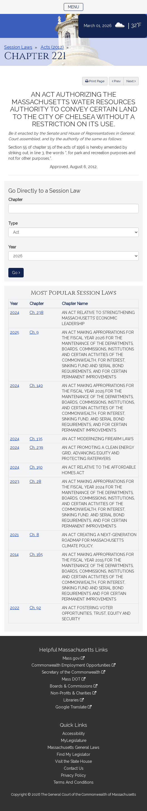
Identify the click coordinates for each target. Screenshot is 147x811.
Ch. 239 (36, 447)
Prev (118, 80)
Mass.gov (74, 658)
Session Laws (18, 47)
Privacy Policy (73, 775)
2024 (14, 312)
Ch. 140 (36, 385)
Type (13, 223)
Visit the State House (73, 761)
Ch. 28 (35, 481)
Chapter (15, 199)
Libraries (73, 700)
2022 (14, 608)
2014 (14, 554)
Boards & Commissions (73, 686)
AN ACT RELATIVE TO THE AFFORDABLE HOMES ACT (99, 470)
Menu (75, 6)
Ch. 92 (35, 608)
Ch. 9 (34, 332)
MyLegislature (73, 740)
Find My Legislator (73, 754)
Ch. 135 (36, 439)
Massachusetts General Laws (73, 747)
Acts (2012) (52, 47)
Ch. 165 (36, 554)
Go (18, 272)
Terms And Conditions (73, 782)
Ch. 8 (34, 534)
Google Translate (73, 707)
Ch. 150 (36, 467)
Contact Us (74, 768)
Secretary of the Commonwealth (73, 672)
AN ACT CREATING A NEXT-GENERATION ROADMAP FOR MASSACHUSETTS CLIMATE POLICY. (99, 540)
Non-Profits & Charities (73, 693)
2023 (14, 481)
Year (12, 247)
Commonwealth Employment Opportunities (73, 665)
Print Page (94, 81)
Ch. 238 (36, 312)
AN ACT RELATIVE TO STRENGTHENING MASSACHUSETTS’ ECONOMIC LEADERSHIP (98, 318)
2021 (14, 534)
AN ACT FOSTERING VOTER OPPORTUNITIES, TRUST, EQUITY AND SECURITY (96, 613)
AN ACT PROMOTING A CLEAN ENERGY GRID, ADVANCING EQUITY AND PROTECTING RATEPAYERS (98, 453)
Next (131, 81)
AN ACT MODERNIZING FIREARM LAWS (97, 439)
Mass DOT (73, 679)
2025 (14, 332)
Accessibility (73, 733)
